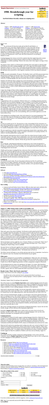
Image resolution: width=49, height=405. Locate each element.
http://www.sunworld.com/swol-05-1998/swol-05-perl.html (18, 199)
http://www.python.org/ (22, 179)
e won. (5, 43)
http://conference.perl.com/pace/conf (22, 353)
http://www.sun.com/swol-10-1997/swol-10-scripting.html (18, 191)
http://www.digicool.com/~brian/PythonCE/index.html (22, 343)
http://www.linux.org (12, 172)
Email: (12, 384)
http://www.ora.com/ (20, 195)
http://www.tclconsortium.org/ (20, 182)
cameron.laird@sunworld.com (37, 367)
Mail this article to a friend (45, 50)
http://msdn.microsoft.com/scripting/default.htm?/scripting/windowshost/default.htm (24, 176)
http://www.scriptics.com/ (20, 180)
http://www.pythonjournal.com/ (21, 346)
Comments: (15, 379)
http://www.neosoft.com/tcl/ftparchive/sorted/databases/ (24, 349)
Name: (12, 382)
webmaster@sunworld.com (36, 399)
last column (25, 272)
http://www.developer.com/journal (29, 348)
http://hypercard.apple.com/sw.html (22, 352)
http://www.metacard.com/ (20, 350)
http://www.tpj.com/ (17, 196)
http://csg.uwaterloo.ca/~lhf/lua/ (19, 174)
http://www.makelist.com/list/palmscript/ (19, 345)
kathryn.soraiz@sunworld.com (16, 368)
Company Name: (12, 386)
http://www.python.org (22, 342)
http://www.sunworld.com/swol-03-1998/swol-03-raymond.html (24, 188)
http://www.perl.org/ (15, 178)
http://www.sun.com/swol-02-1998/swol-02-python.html (17, 194)
